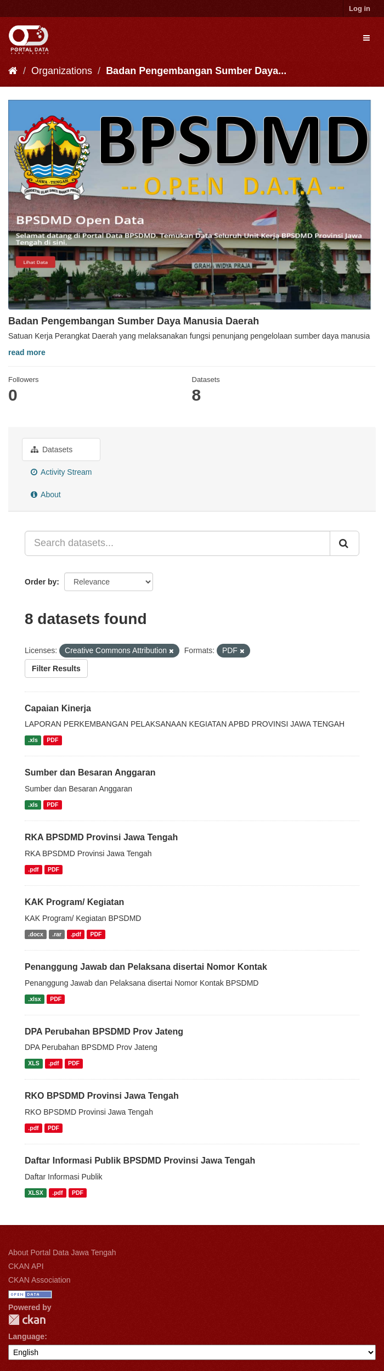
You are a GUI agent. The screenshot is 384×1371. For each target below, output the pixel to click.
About (46, 494)
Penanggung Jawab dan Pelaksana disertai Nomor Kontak (146, 966)
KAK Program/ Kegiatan (74, 902)
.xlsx (34, 999)
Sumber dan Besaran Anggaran (90, 772)
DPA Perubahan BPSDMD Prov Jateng (104, 1031)
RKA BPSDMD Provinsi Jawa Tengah (101, 837)
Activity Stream (61, 472)
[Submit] (344, 543)
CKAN (27, 1319)
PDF (52, 740)
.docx (35, 934)
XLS (33, 1063)
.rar (56, 934)
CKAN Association (39, 1280)
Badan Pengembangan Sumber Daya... (196, 70)
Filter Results (56, 668)
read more (27, 352)
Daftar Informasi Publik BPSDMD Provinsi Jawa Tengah (140, 1160)
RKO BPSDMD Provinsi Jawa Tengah (102, 1095)
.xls (33, 740)
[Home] (13, 70)
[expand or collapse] (366, 38)
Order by (41, 581)
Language (26, 1336)
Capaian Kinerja (58, 708)
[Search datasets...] (177, 543)
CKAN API (26, 1266)
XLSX (35, 1192)
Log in (359, 8)
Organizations (61, 70)
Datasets (51, 449)
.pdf (33, 869)
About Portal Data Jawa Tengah (62, 1252)
